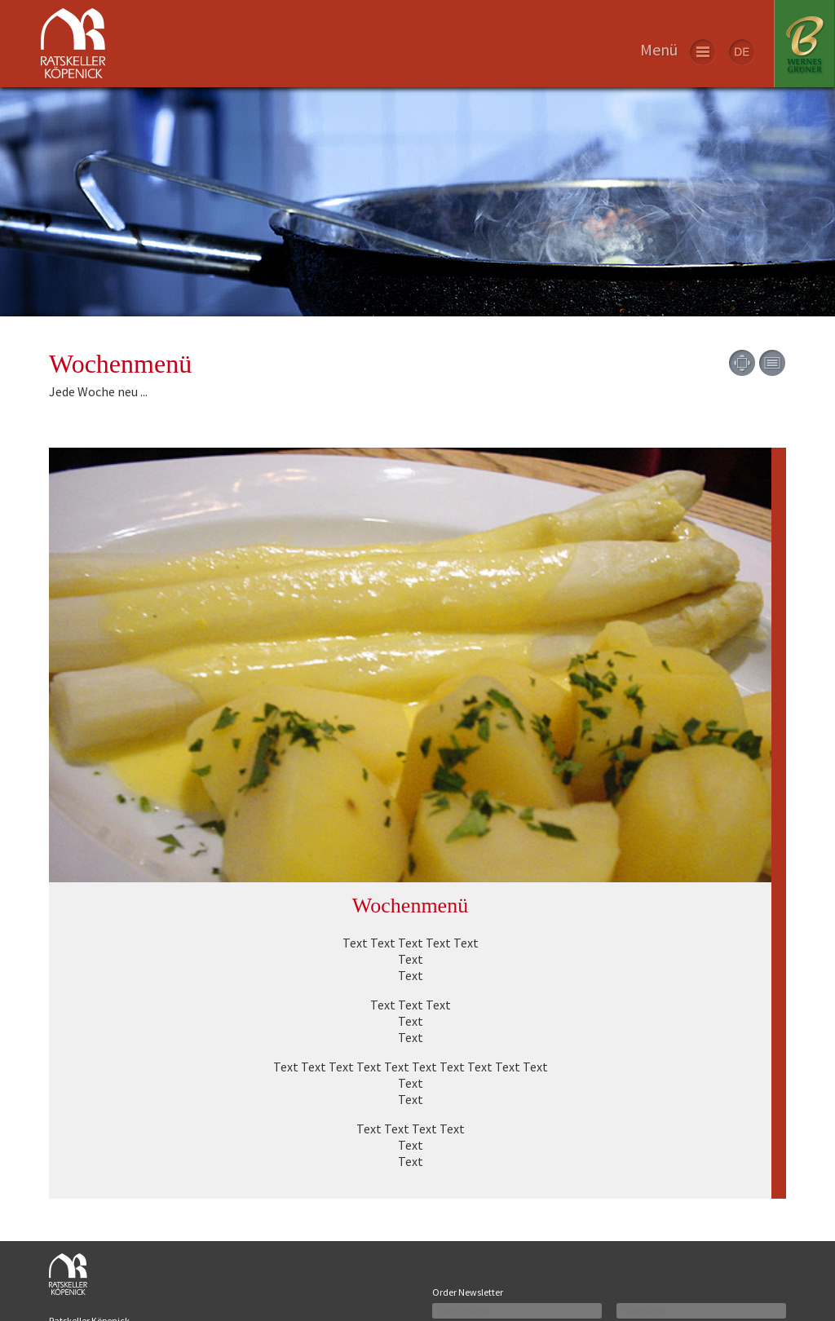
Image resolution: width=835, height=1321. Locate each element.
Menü (659, 49)
